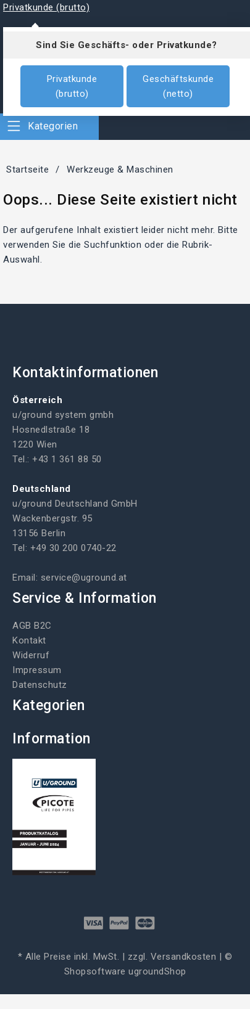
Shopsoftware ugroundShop (125, 971)
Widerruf (30, 655)
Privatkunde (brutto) (72, 86)
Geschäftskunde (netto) (178, 86)
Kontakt (29, 640)
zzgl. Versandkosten (172, 956)
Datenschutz (39, 684)
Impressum (37, 670)
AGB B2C (32, 625)
